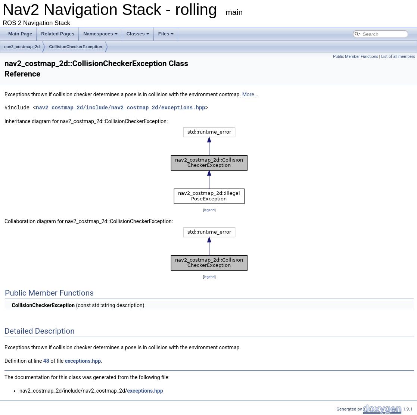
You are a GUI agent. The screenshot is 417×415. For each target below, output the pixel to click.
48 (46, 361)
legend (209, 210)
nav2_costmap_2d (22, 46)
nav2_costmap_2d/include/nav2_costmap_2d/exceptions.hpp (120, 107)
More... (250, 94)
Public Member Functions (355, 56)
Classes (138, 34)
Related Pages (57, 34)
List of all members (398, 56)
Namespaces (100, 34)
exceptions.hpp (83, 361)
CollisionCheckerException (75, 46)
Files (166, 34)
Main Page (20, 34)
